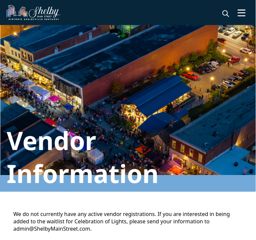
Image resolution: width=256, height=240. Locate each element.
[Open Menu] (241, 12)
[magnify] (225, 13)
